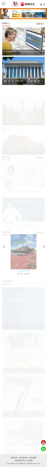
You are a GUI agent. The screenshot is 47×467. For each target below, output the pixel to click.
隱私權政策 (23, 457)
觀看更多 (40, 24)
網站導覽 (32, 457)
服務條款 (14, 457)
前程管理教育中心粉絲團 (23, 460)
